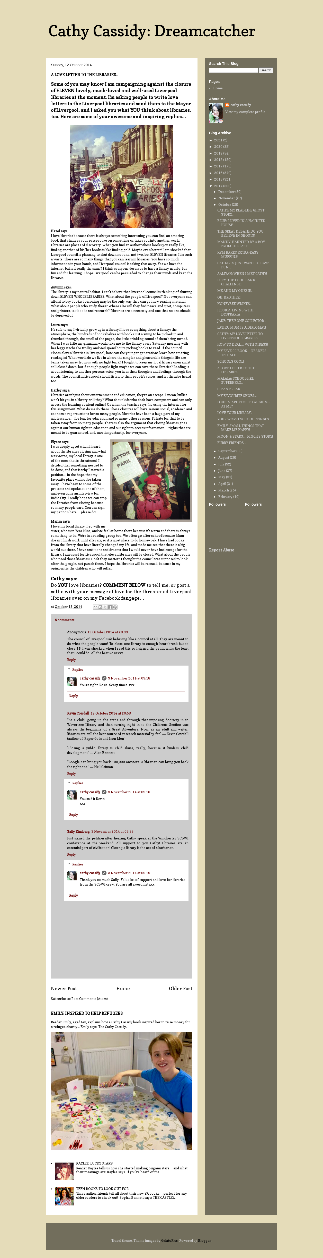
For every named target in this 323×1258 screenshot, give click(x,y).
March (224, 490)
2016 (218, 173)
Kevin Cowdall (78, 713)
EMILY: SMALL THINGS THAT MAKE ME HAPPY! (240, 428)
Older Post (180, 988)
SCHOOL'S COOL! (230, 361)
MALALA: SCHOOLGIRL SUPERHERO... (235, 380)
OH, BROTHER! (228, 297)
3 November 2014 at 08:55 (112, 831)
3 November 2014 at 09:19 (129, 873)
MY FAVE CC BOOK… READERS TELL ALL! (241, 353)
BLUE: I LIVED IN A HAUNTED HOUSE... (241, 223)
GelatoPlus (169, 1240)
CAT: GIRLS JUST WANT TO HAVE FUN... (243, 265)
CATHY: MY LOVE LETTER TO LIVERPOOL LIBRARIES (240, 336)
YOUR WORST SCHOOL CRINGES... (244, 419)
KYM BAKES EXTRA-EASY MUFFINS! (237, 254)
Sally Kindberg (78, 831)
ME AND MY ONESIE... (235, 290)
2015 (218, 179)
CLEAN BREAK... (230, 389)
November (227, 198)
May (222, 477)
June (222, 471)
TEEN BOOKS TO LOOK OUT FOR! (102, 1189)
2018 (218, 160)
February (225, 497)
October (225, 204)
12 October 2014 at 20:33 (107, 632)
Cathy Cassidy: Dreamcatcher (152, 30)
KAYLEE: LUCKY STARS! (94, 1163)
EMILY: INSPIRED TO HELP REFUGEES (87, 1013)
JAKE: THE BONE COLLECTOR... (241, 321)
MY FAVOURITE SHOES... (237, 396)
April (222, 484)
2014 (218, 186)
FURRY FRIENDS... (231, 443)
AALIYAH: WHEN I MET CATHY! (242, 273)
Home (123, 988)
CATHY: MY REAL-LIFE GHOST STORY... (240, 212)
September (227, 451)
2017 (218, 166)
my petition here (64, 512)
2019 (218, 153)
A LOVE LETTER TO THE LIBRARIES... (236, 370)
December (226, 192)
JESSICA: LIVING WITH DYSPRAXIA (235, 312)
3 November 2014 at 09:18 (129, 678)
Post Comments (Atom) (89, 999)
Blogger (204, 1240)
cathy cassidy (90, 678)
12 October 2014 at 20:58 (111, 713)
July (221, 464)
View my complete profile (245, 112)
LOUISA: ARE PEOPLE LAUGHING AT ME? (243, 404)
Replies (77, 669)
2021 (218, 140)
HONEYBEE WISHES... (234, 304)
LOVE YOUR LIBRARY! (234, 413)
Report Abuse (221, 550)
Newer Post (64, 988)
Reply (71, 660)
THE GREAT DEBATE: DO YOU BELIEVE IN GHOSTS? (240, 233)
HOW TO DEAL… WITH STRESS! (242, 344)
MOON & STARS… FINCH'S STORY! (245, 436)
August (224, 457)
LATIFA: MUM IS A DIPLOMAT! (241, 327)
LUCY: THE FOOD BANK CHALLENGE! (236, 282)
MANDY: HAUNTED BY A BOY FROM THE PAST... (241, 244)
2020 (218, 146)
